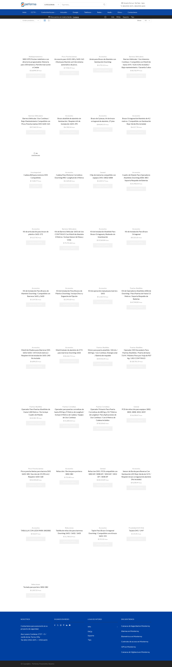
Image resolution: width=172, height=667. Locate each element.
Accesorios (103, 57)
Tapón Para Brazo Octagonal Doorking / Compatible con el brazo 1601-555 (103, 533)
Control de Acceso (48, 12)
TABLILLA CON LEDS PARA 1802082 (36, 530)
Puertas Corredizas (69, 407)
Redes (100, 12)
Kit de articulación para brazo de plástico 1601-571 (35, 232)
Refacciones (69, 528)
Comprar (76, 17)
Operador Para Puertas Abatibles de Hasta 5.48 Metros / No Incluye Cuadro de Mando (35, 412)
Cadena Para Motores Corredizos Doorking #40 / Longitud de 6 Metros (69, 176)
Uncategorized (35, 172)
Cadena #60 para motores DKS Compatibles (36, 176)
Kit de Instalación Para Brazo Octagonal (136, 232)
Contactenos (132, 12)
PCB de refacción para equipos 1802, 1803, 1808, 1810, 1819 (136, 410)
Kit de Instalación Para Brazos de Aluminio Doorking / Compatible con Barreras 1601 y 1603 (35, 293)
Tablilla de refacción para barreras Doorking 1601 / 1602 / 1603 (69, 531)
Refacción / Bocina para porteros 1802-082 (69, 472)
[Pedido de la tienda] (30, 20)
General (103, 172)
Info (112, 17)
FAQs (119, 17)
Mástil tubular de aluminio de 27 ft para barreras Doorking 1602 (69, 351)
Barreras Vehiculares (136, 57)
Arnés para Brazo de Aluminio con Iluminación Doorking (102, 60)
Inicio (24, 12)
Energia (76, 12)
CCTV (34, 12)
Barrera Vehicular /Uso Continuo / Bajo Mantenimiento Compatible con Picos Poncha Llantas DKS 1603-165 (35, 121)
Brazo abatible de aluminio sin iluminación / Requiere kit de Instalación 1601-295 (69, 121)
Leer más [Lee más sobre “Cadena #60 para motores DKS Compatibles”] (36, 186)
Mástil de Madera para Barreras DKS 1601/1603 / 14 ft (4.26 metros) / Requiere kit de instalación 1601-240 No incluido (35, 354)
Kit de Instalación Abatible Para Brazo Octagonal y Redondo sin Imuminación (102, 234)
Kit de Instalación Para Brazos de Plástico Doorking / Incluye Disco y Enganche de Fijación (69, 293)
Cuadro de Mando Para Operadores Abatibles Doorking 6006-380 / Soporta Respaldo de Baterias (136, 177)
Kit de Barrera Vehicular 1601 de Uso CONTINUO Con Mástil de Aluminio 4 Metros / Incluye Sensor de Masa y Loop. (69, 235)
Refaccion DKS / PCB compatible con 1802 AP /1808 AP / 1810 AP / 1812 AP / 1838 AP (102, 474)
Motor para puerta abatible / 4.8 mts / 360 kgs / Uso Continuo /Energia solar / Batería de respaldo (103, 352)
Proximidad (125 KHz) (136, 528)
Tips (132, 17)
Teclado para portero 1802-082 (35, 587)
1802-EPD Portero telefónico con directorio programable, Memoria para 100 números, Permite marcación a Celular (36, 63)
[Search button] (104, 4)
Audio (110, 12)
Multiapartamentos (36, 57)
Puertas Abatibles (136, 288)
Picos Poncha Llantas (69, 57)
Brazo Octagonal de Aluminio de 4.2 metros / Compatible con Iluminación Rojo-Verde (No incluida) (136, 121)
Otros (120, 12)
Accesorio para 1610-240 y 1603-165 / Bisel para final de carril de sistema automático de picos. (69, 62)
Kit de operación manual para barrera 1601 (102, 291)
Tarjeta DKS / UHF (136, 530)
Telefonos (88, 12)
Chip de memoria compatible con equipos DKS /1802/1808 (103, 176)
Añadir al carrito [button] (35, 76)
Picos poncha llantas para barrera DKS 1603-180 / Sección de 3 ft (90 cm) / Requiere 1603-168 (36, 474)
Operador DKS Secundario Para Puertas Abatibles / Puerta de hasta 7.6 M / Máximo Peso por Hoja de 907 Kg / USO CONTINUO (136, 354)
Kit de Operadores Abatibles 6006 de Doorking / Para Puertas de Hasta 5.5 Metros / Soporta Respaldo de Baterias (136, 294)
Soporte (126, 17)
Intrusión (64, 12)
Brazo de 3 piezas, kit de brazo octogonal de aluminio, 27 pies (103, 119)
